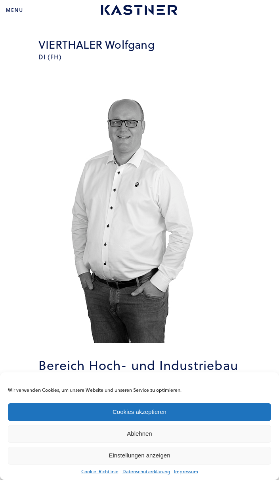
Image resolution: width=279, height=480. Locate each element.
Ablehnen (139, 433)
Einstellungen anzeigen (139, 455)
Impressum (186, 471)
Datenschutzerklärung (146, 471)
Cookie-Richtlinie (99, 471)
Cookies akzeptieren (139, 411)
